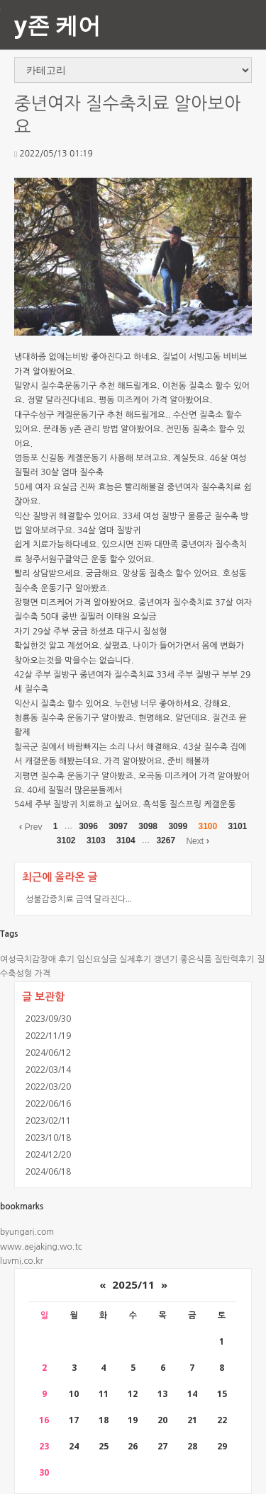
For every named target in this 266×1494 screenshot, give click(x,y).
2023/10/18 (48, 1137)
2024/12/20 (48, 1154)
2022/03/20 (48, 1086)
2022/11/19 (48, 1036)
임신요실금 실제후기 (114, 959)
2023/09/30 (48, 1019)
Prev (31, 826)
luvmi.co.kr (21, 1261)
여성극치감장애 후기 (37, 959)
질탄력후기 (234, 959)
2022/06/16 (48, 1103)
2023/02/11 (48, 1120)
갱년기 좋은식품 (183, 959)
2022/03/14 (48, 1070)
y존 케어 (57, 24)
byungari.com (27, 1232)
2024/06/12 (48, 1053)
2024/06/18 (48, 1171)
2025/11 (133, 1284)
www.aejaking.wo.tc (41, 1247)
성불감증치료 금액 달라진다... (79, 899)
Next (197, 840)
